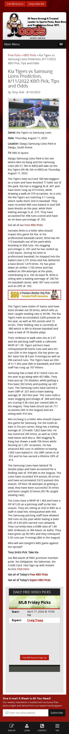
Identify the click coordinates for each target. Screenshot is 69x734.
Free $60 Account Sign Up (34, 657)
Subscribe (57, 712)
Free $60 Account (15, 3)
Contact (42, 728)
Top (57, 728)
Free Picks (14, 55)
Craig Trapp (35, 620)
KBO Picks (29, 55)
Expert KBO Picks (40, 580)
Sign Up (11, 728)
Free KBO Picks (34, 225)
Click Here (23, 569)
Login (27, 728)
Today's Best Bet (36, 3)
